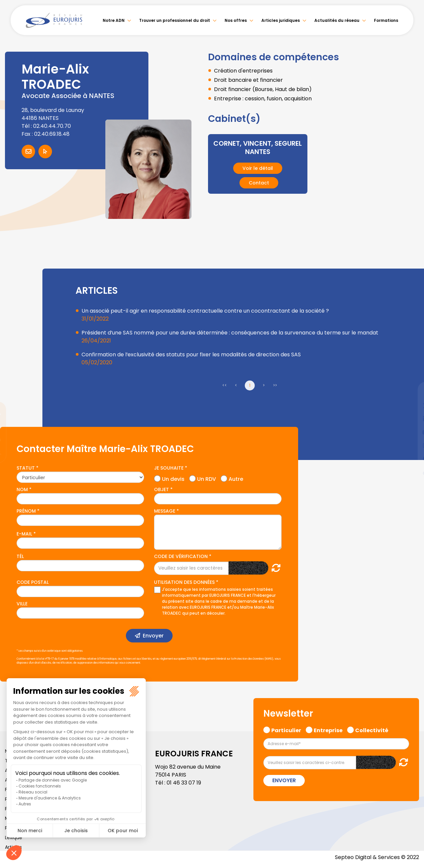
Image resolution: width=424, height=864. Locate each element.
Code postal (33, 582)
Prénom (26, 511)
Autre (236, 478)
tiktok (410, 472)
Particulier (286, 730)
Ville (22, 603)
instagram (410, 445)
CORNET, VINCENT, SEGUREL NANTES (257, 147)
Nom (22, 489)
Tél (20, 556)
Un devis (173, 478)
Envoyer (153, 635)
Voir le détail (257, 167)
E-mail (24, 534)
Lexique (13, 837)
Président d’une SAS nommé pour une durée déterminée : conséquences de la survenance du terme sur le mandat (230, 332)
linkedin (410, 419)
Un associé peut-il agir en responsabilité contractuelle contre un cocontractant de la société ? (205, 311)
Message (164, 511)
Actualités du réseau (336, 20)
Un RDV (206, 478)
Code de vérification (181, 556)
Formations (386, 20)
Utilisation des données (184, 582)
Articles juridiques (280, 20)
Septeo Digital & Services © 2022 (377, 857)
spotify (410, 458)
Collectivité (371, 730)
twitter (410, 405)
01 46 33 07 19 (184, 783)
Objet (161, 489)
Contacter (28, 151)
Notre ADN (114, 20)
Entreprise (328, 730)
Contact (259, 182)
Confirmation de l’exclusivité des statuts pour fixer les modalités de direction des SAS (191, 354)
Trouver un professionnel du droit (174, 20)
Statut (26, 468)
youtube (410, 432)
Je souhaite (169, 468)
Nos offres (236, 20)
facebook (410, 392)
